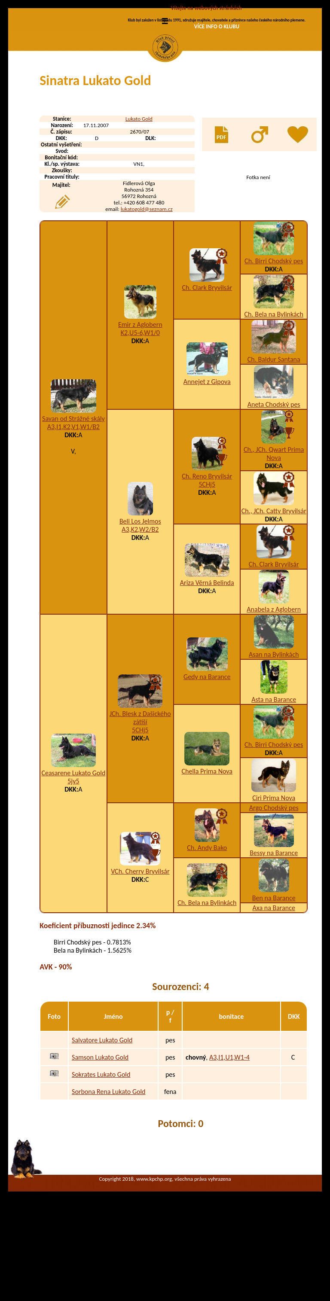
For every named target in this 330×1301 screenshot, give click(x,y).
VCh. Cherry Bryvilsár (140, 944)
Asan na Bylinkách (274, 727)
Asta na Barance (273, 772)
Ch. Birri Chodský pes (273, 333)
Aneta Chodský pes (274, 477)
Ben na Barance (274, 970)
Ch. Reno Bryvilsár (207, 549)
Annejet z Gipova (207, 454)
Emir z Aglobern (140, 397)
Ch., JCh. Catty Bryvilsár (273, 583)
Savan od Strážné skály (73, 491)
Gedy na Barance (206, 749)
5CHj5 (207, 557)
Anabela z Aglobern (274, 682)
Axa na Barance (274, 980)
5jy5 (73, 854)
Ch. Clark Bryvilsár (207, 360)
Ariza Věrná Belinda (207, 655)
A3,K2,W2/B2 (140, 602)
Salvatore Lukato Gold (102, 1113)
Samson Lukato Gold (100, 1130)
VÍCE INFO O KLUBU (216, 26)
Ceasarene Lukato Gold (73, 845)
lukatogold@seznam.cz (147, 281)
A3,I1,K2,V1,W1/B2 (73, 499)
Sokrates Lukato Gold (101, 1147)
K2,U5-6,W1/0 (140, 405)
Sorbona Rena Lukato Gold (108, 1164)
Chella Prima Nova (207, 844)
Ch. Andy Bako (207, 920)
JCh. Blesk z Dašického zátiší (140, 790)
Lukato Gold (139, 191)
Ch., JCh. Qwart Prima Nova (274, 526)
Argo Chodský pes (274, 880)
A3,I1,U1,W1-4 (229, 1130)
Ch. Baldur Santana (274, 432)
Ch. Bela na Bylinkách (273, 387)
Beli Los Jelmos (140, 594)
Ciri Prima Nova (273, 870)
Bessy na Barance (274, 925)
